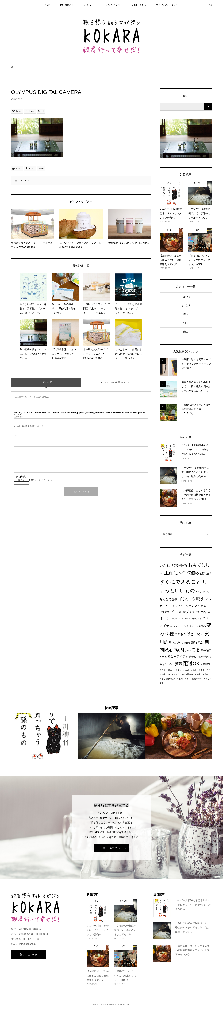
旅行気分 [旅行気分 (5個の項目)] (197, 642)
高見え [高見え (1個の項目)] (162, 670)
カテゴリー (90, 5)
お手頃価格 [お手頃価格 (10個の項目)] (189, 573)
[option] (44, 736)
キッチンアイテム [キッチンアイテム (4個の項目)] (194, 605)
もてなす (186, 305)
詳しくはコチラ (28, 954)
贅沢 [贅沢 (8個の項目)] (179, 664)
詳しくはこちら (111, 848)
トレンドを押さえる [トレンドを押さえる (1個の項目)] (193, 618)
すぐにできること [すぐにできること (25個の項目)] (180, 582)
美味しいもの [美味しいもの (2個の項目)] (196, 656)
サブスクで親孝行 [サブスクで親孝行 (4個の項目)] (194, 612)
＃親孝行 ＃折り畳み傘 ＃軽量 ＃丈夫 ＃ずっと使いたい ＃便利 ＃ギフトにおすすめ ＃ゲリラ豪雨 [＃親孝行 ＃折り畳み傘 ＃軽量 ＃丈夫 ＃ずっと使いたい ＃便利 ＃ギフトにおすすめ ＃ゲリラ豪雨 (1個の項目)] (185, 678)
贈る (185, 331)
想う (185, 314)
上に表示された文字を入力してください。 (34, 480)
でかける (186, 296)
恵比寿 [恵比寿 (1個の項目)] (187, 643)
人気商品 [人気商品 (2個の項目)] (201, 626)
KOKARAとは (66, 5)
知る (185, 323)
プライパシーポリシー (168, 5)
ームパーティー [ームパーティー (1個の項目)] (188, 626)
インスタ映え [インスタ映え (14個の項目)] (191, 598)
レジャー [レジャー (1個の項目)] (177, 626)
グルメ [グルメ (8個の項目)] (176, 612)
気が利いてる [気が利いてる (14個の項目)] (186, 649)
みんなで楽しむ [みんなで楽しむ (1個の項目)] (202, 591)
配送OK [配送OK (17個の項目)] (191, 663)
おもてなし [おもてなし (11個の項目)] (199, 565)
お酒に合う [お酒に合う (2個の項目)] (206, 573)
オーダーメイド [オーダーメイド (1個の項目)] (175, 606)
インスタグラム (113, 5)
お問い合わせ (139, 5)
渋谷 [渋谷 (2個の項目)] (203, 650)
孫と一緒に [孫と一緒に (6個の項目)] (195, 634)
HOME (46, 5)
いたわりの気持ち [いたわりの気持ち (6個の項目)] (173, 565)
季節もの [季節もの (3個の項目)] (180, 634)
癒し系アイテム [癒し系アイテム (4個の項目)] (178, 656)
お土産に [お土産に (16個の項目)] (169, 572)
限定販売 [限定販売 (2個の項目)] (205, 664)
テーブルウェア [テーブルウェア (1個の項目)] (177, 618)
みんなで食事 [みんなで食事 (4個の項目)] (168, 599)
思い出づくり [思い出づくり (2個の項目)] (176, 642)
